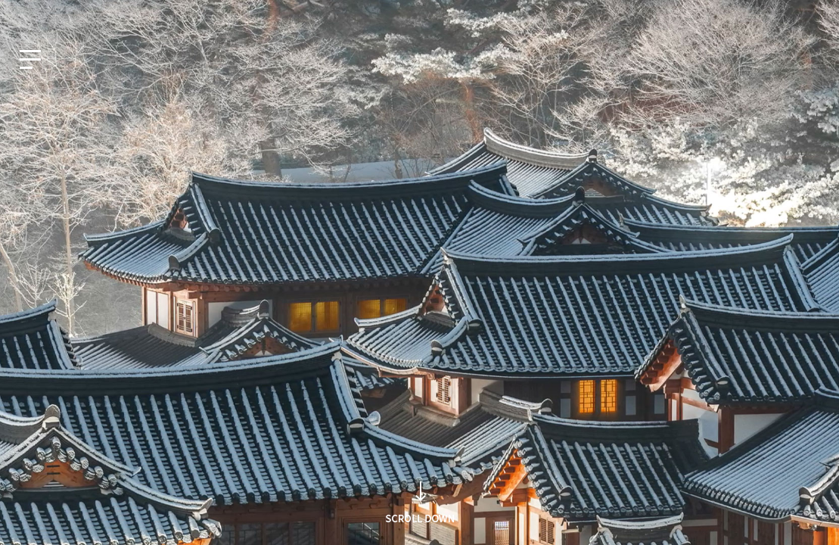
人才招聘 (792, 12)
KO (23, 12)
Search (641, 300)
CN (123, 12)
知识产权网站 (724, 12)
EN (57, 12)
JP (89, 12)
